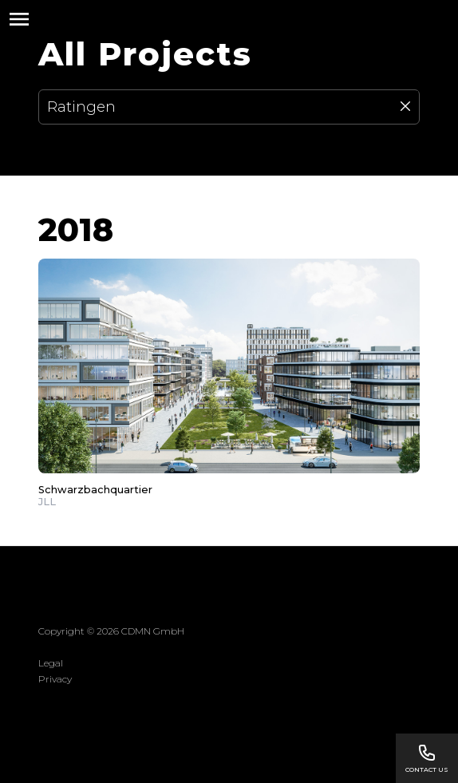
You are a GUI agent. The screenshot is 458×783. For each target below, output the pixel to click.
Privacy (55, 679)
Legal (50, 663)
